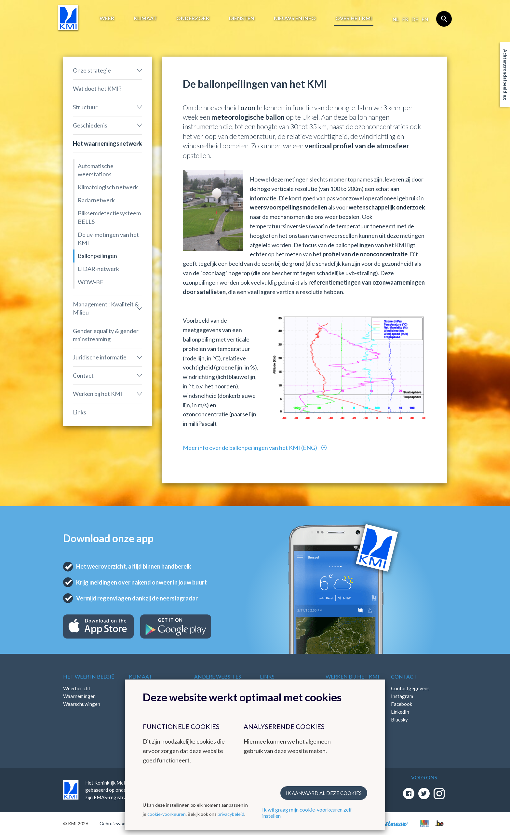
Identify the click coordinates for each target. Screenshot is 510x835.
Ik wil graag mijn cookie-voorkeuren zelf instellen (307, 812)
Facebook (401, 704)
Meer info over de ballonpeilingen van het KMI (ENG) (250, 447)
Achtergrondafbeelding (505, 74)
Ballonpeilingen (97, 255)
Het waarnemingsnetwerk (107, 143)
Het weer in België (88, 676)
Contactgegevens (410, 688)
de (414, 19)
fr (405, 19)
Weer (107, 18)
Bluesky (399, 719)
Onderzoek (192, 18)
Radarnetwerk (96, 200)
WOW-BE (90, 282)
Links (79, 412)
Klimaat (145, 18)
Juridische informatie (100, 357)
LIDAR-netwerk (98, 268)
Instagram (402, 696)
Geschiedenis (90, 125)
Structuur (85, 107)
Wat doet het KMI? (97, 88)
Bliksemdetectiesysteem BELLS (109, 217)
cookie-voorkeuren (166, 814)
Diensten (241, 18)
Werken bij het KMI (97, 393)
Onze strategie (92, 70)
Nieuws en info (295, 18)
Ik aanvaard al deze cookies (324, 793)
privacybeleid (231, 814)
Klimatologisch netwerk (108, 187)
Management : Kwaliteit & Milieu (106, 308)
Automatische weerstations (96, 170)
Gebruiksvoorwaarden (122, 823)
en (425, 19)
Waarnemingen (79, 696)
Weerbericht (76, 688)
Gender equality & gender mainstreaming (106, 335)
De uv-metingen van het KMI (108, 238)
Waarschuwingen (81, 704)
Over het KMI (353, 18)
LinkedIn (400, 712)
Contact (83, 375)
